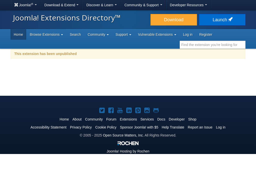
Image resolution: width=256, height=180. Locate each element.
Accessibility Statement (48, 127)
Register (205, 34)
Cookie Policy (105, 127)
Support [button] (123, 34)
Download (174, 19)
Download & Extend (61, 5)
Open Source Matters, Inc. (123, 135)
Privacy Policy (81, 127)
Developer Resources (188, 5)
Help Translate (173, 127)
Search (75, 34)
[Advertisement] (128, 80)
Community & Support (143, 5)
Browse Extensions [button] (46, 34)
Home (18, 34)
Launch (222, 19)
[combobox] (213, 45)
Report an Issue (200, 127)
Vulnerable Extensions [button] (157, 34)
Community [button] (98, 34)
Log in (187, 34)
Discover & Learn (101, 5)
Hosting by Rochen (127, 151)
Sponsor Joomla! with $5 (139, 127)
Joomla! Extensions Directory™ (67, 17)
